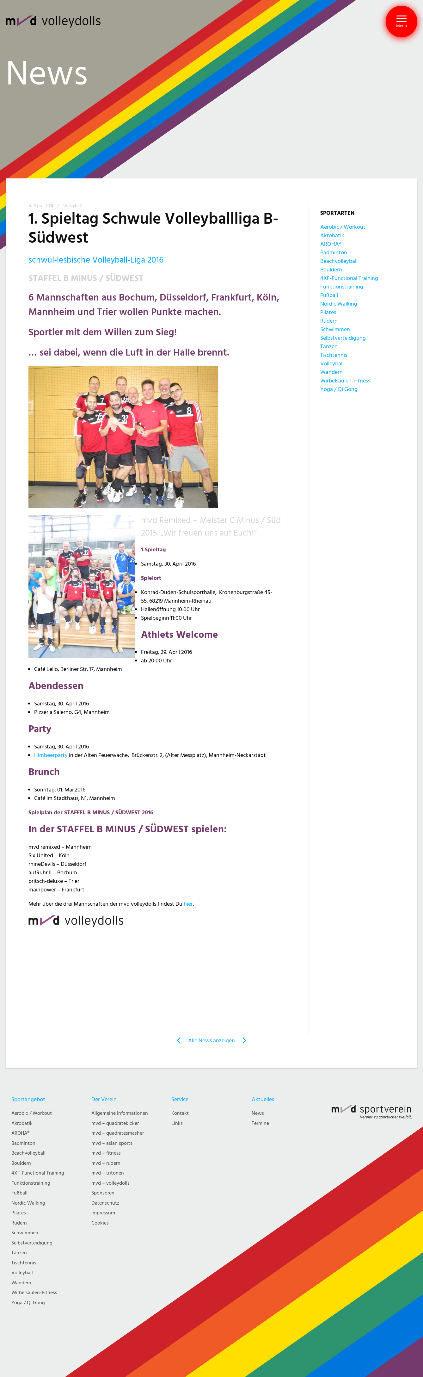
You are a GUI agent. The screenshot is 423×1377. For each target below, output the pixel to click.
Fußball (329, 295)
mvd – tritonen (107, 1173)
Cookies (100, 1223)
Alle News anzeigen (211, 1041)
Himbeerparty (51, 755)
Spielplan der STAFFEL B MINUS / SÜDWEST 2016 (90, 812)
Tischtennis (333, 355)
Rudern (329, 321)
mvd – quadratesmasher (117, 1133)
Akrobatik (332, 235)
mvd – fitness (106, 1153)
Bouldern (331, 270)
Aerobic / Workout (342, 227)
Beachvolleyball (339, 261)
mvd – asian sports (111, 1143)
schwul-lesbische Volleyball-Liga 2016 (95, 260)
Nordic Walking (338, 304)
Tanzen (329, 346)
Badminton (333, 253)
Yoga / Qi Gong (339, 389)
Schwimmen (335, 329)
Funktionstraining (341, 287)
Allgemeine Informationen (119, 1113)
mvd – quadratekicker (115, 1123)
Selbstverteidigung (343, 338)
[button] (401, 21)
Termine (260, 1123)
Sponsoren (102, 1193)
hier (188, 904)
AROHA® (330, 244)
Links (177, 1123)
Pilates (328, 312)
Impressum (103, 1213)
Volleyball (72, 206)
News (258, 1113)
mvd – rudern (105, 1163)
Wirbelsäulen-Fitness (345, 381)
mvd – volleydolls (110, 1183)
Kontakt (180, 1113)
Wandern (331, 372)
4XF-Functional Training (349, 278)
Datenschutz (105, 1203)
